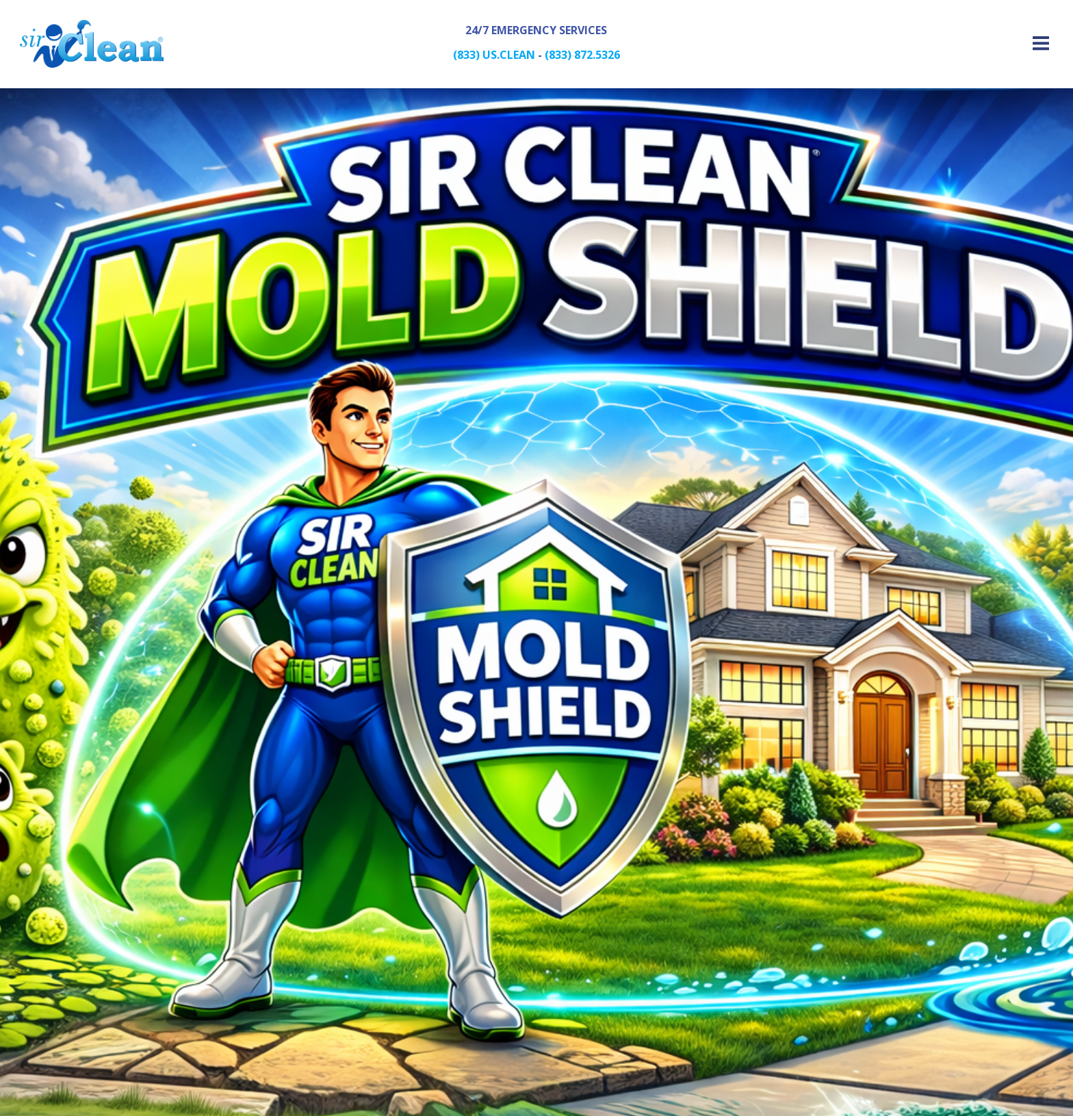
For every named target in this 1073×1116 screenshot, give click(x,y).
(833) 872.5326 (582, 55)
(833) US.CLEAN (494, 55)
